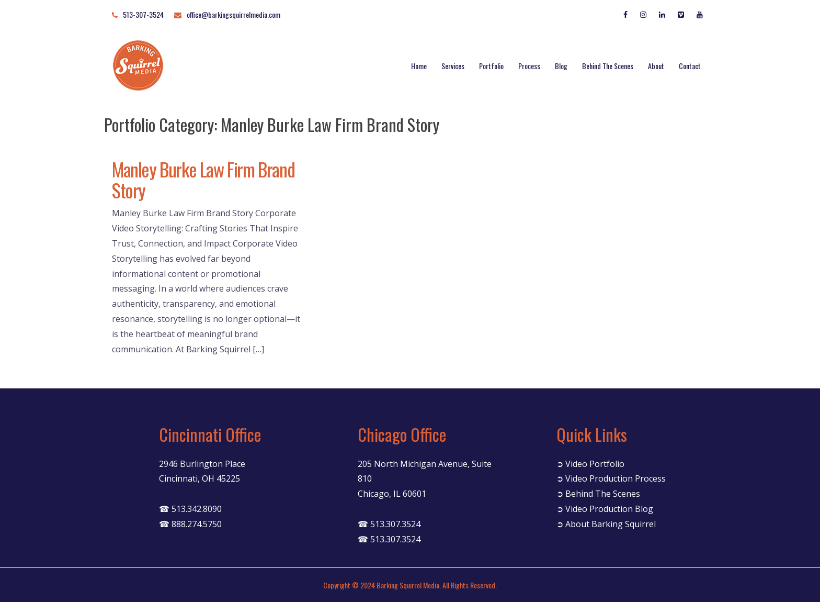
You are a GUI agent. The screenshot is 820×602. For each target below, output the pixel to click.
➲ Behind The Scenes (598, 493)
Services (452, 65)
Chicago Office (402, 434)
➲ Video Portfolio (590, 464)
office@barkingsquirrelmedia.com (233, 14)
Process (529, 65)
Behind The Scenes (607, 65)
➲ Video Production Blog (604, 509)
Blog (561, 65)
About (656, 65)
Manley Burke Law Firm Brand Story (203, 179)
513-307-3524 (143, 14)
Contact (690, 65)
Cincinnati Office (210, 434)
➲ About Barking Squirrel (606, 524)
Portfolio (491, 65)
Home (419, 65)
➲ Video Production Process (611, 478)
